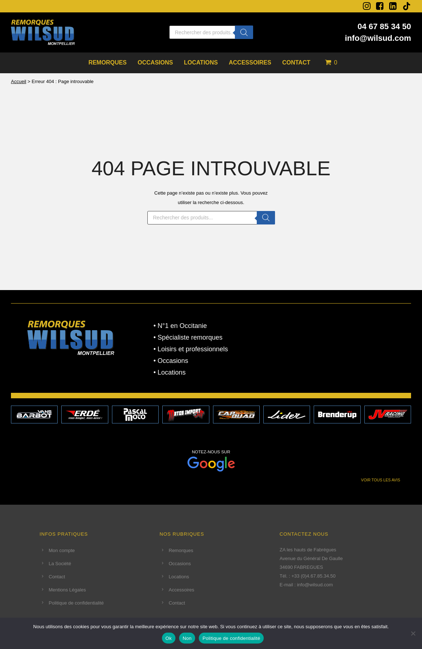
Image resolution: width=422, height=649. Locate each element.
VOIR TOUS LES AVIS (380, 480)
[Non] (413, 633)
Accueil (18, 81)
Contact (296, 62)
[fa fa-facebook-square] (380, 5)
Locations (201, 62)
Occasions (155, 62)
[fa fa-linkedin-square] (393, 5)
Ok (169, 638)
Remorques (107, 62)
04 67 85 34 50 (384, 26)
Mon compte (62, 550)
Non (187, 638)
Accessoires (250, 62)
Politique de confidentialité (76, 603)
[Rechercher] (244, 32)
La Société (60, 563)
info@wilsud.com (378, 38)
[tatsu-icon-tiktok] (406, 6)
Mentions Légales (67, 590)
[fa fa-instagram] (367, 5)
